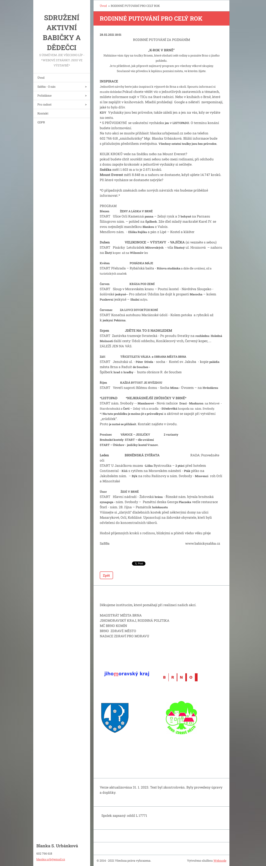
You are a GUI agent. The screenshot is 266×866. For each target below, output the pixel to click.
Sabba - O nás (46, 86)
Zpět (106, 575)
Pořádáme (44, 95)
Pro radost (44, 104)
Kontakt (42, 113)
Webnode (219, 860)
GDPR (41, 122)
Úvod (40, 78)
